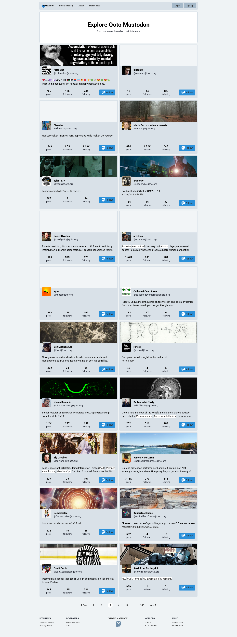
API (67, 625)
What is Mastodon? (118, 618)
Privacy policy (46, 625)
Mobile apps (94, 6)
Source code (177, 623)
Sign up (190, 6)
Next (153, 605)
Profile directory (66, 6)
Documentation (73, 623)
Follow (107, 92)
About (81, 6)
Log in (177, 6)
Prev (83, 605)
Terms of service (47, 623)
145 (142, 605)
